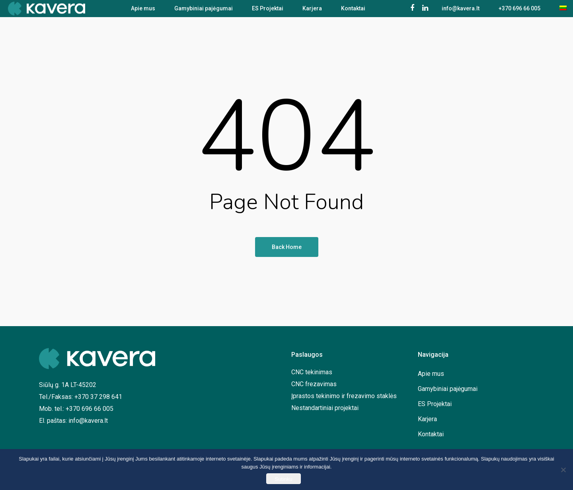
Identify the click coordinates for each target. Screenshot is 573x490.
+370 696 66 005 (519, 11)
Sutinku (283, 479)
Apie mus (143, 11)
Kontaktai (353, 11)
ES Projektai (267, 11)
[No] (563, 470)
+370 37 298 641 (98, 397)
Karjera (312, 11)
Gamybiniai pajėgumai (203, 11)
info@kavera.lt (460, 11)
